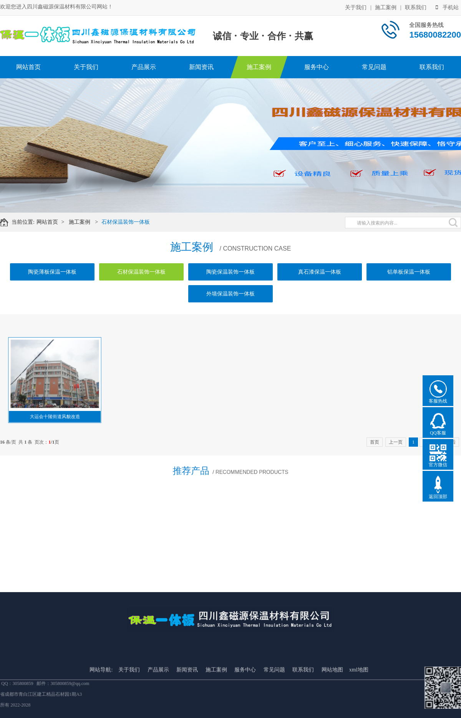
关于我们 (355, 7)
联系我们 (415, 7)
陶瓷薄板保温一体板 (52, 272)
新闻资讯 (201, 67)
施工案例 (385, 7)
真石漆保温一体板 (319, 272)
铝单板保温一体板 (408, 272)
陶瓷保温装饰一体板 (230, 272)
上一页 (396, 442)
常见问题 (374, 67)
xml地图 (358, 703)
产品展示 (143, 67)
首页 (374, 442)
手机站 (447, 7)
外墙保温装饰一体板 (230, 294)
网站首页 (28, 67)
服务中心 (316, 67)
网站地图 (332, 703)
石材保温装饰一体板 (126, 222)
